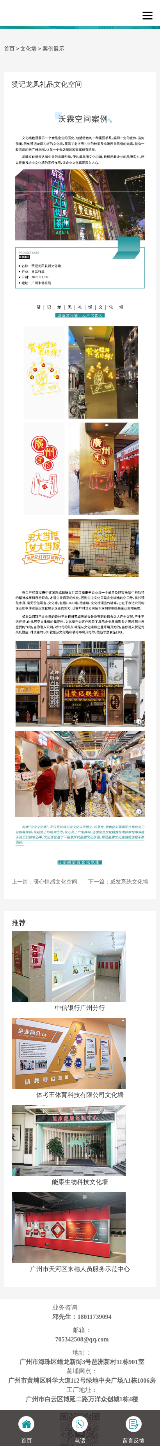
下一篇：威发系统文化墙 (118, 881)
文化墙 (28, 48)
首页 (9, 48)
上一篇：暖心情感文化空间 (44, 881)
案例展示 (53, 48)
